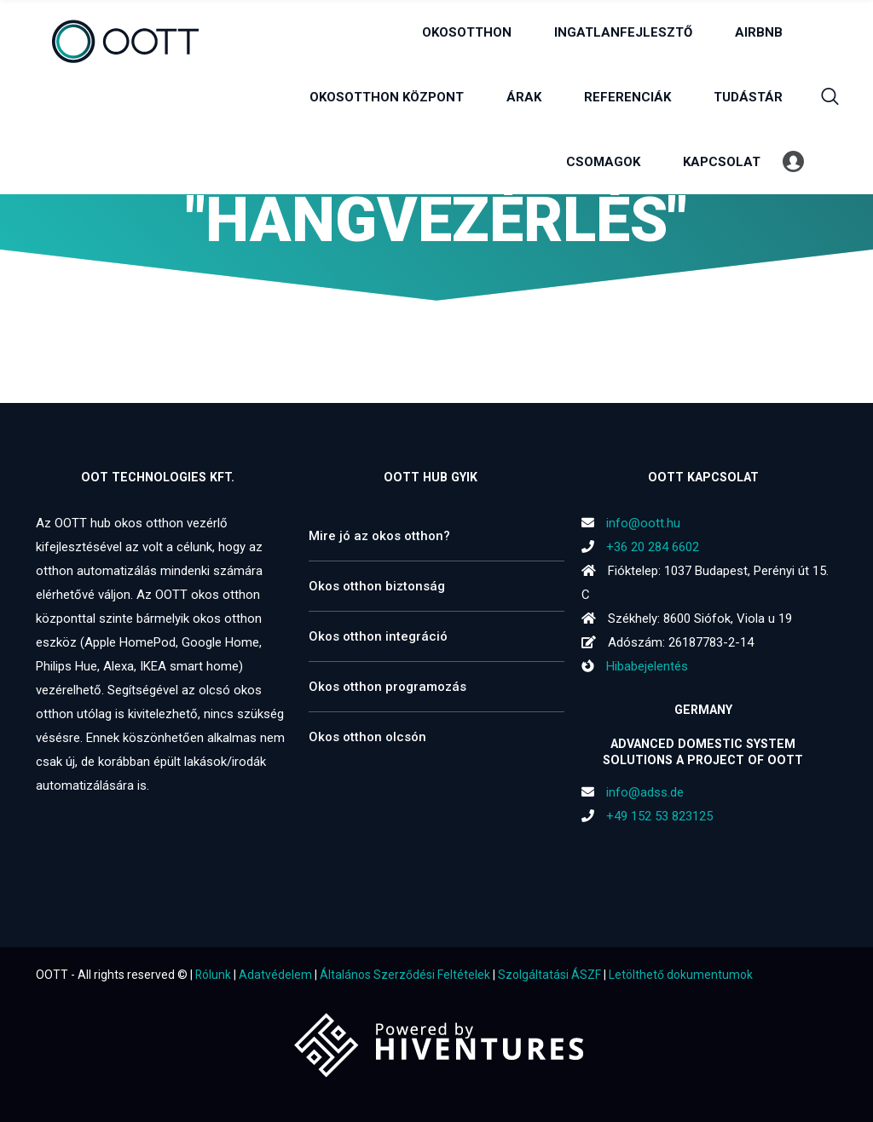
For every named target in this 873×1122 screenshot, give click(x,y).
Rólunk (213, 974)
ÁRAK (523, 97)
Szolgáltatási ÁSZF (549, 974)
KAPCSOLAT (721, 162)
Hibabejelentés (634, 666)
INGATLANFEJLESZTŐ (623, 32)
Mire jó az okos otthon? (379, 536)
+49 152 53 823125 (659, 816)
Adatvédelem (275, 974)
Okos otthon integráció (378, 636)
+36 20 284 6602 (652, 547)
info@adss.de (645, 792)
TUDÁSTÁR (748, 97)
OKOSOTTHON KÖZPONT (386, 97)
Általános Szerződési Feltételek (405, 974)
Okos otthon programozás (387, 686)
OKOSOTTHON (467, 32)
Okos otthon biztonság (377, 586)
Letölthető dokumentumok (681, 974)
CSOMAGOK (603, 162)
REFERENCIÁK (627, 97)
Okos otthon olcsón (367, 737)
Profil (793, 162)
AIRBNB (759, 32)
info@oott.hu (643, 523)
